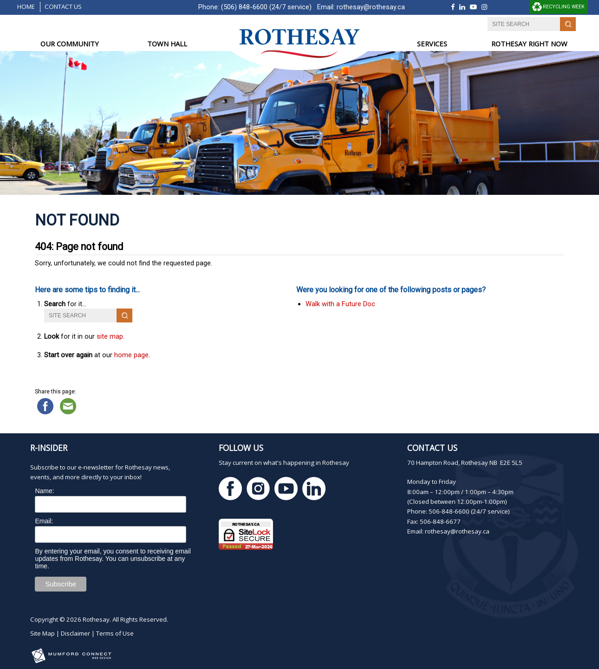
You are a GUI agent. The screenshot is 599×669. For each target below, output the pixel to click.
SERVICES (432, 43)
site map (110, 336)
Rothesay (96, 619)
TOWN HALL (167, 43)
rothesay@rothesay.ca (371, 7)
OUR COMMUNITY (69, 43)
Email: (44, 521)
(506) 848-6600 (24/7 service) (266, 7)
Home (26, 6)
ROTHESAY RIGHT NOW (529, 43)
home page (131, 355)
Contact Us (63, 6)
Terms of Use (115, 633)
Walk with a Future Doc (340, 304)
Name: (44, 491)
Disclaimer (75, 633)
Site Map (42, 633)
